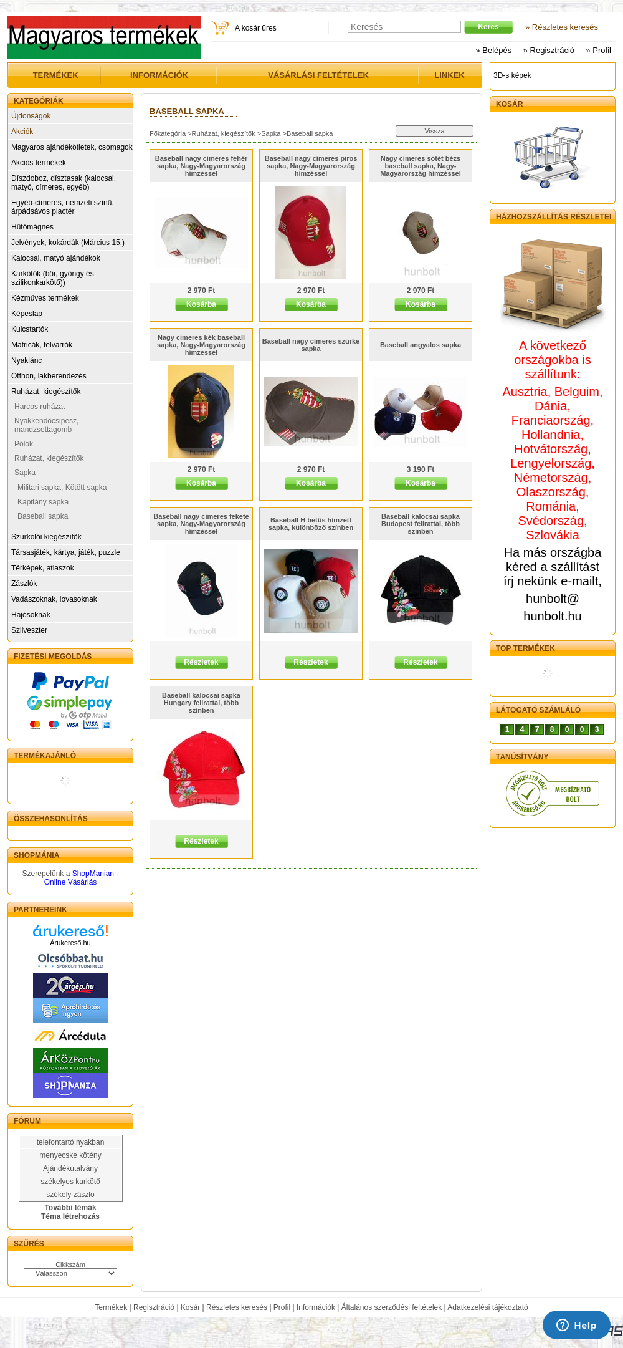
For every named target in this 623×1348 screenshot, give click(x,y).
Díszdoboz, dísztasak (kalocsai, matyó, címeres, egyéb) (63, 182)
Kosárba (201, 304)
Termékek (111, 1307)
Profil (281, 1307)
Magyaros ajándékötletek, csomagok (72, 147)
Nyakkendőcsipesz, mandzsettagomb (46, 425)
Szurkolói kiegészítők (46, 536)
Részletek (201, 662)
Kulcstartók (29, 329)
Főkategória (168, 133)
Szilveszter (29, 630)
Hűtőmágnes (32, 227)
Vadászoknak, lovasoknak (54, 599)
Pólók (23, 444)
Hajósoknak (30, 614)
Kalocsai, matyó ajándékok (55, 258)
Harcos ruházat (39, 406)
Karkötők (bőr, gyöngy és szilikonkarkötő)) (52, 278)
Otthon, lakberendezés (49, 376)
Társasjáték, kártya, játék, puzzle (65, 552)
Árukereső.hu (70, 942)
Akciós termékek (38, 162)
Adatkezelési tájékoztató (487, 1307)
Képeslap (26, 313)
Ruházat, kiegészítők (45, 391)
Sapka (25, 472)
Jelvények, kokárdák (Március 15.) (68, 242)
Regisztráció (153, 1307)
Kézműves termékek (45, 298)
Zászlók (24, 583)
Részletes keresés (236, 1307)
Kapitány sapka (43, 502)
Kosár (190, 1307)
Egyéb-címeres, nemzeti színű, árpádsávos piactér (62, 207)
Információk (316, 1307)
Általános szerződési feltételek (391, 1307)
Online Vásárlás (70, 882)
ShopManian (93, 873)
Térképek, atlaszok (42, 568)
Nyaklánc (26, 360)
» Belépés (493, 50)
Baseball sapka (42, 516)
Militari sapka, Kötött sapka (62, 487)
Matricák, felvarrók (41, 344)
